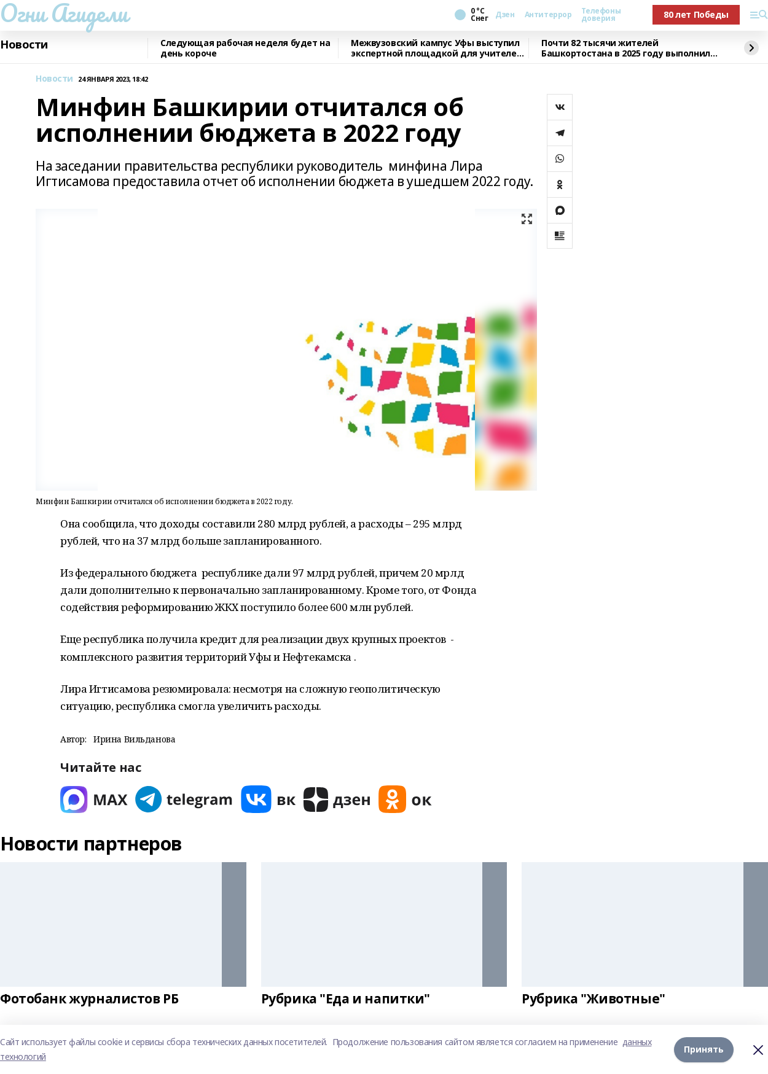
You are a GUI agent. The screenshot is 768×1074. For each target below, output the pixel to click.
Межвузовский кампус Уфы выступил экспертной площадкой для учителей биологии (436, 48)
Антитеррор (548, 14)
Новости (24, 45)
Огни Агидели (64, 13)
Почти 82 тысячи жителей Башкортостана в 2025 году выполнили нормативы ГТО (628, 48)
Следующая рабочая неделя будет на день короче (245, 48)
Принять (704, 1049)
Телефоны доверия (601, 14)
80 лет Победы (696, 14)
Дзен (504, 14)
